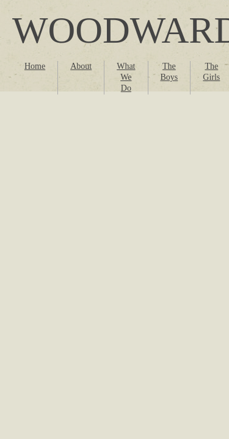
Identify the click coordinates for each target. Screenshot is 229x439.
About (81, 66)
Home (34, 66)
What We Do (126, 77)
